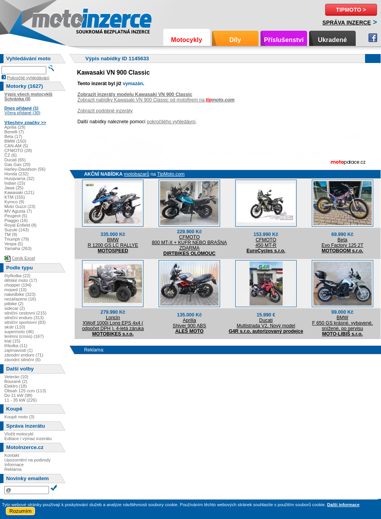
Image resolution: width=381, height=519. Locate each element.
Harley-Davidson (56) (24, 169)
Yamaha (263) (17, 248)
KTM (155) (14, 197)
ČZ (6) (10, 155)
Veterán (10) (16, 376)
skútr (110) (14, 327)
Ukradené (332, 40)
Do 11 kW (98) (18, 395)
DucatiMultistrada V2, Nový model (266, 323)
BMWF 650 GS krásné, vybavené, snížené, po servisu (342, 323)
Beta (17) (13, 136)
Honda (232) (16, 173)
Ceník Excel (23, 258)
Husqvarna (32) (19, 178)
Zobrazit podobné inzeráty (105, 111)
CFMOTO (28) (18, 150)
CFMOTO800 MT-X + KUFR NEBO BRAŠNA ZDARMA (189, 242)
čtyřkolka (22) (17, 275)
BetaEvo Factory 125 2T (342, 242)
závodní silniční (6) (22, 359)
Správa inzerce (346, 22)
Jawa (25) (13, 187)
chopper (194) (17, 285)
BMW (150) (15, 141)
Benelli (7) (14, 131)
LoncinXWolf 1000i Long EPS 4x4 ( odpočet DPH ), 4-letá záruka (113, 323)
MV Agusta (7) (18, 211)
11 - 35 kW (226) (20, 400)
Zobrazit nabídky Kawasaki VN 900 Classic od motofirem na (155, 100)
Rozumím (20, 511)
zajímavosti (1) (18, 350)
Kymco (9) (14, 201)
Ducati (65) (15, 159)
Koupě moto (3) (19, 416)
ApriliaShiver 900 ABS (189, 323)
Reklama (12, 469)
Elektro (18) (15, 386)
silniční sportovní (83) (24, 322)
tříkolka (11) (15, 345)
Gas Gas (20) (17, 164)
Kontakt (11, 455)
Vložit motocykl (18, 434)
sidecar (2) (14, 308)
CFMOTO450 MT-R (265, 242)
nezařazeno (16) (20, 299)
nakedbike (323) (19, 294)
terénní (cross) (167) (24, 336)
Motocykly (186, 40)
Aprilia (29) (14, 127)
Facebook (373, 37)
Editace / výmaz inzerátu (28, 438)
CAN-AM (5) (16, 145)
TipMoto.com (171, 174)
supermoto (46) (19, 331)
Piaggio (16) (16, 220)
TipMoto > (351, 10)
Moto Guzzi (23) (19, 206)
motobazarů (136, 174)
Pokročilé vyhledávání (28, 77)
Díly (235, 40)
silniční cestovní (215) (25, 313)
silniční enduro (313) (24, 317)
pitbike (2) (13, 303)
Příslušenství (284, 40)
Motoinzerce (48, 19)
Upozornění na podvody (27, 460)
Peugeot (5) (15, 215)
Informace (14, 464)
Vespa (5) (13, 243)
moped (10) (15, 289)
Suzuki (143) (16, 229)
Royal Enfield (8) (20, 225)
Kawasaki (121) (19, 192)
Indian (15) (14, 183)
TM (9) (10, 234)
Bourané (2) (15, 381)
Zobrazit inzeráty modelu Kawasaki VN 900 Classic (134, 94)
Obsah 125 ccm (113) (25, 390)
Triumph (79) (16, 239)
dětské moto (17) (20, 280)
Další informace (343, 504)
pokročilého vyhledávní (171, 121)
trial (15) (12, 341)
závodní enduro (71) (23, 355)
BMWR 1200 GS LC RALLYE (112, 242)
